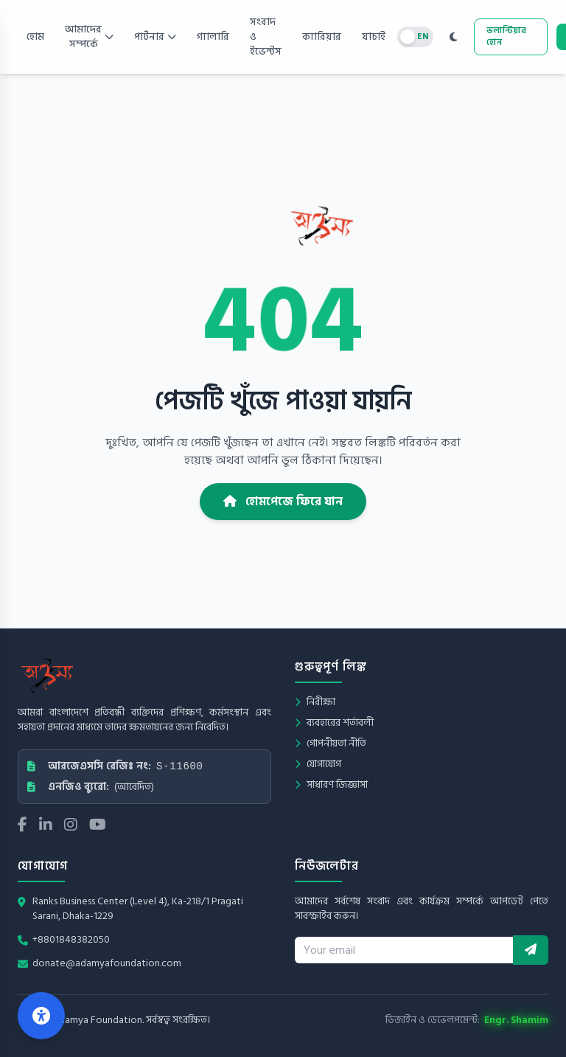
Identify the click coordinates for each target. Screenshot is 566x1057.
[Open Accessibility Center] (41, 1015)
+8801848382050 (71, 939)
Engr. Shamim (516, 1019)
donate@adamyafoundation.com (106, 963)
